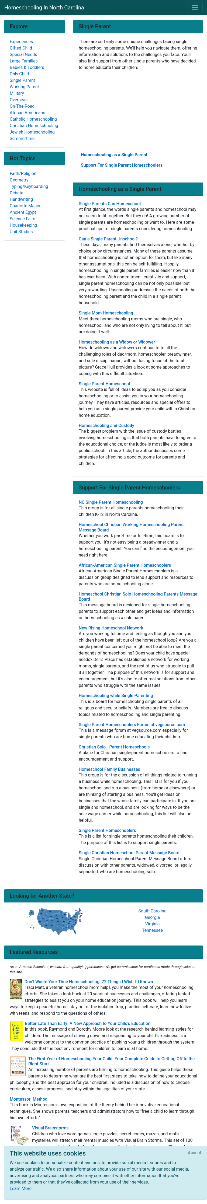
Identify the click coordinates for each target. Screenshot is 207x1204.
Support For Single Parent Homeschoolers (122, 165)
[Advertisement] (138, 110)
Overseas (18, 99)
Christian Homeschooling (34, 125)
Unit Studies (21, 231)
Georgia (152, 917)
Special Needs (23, 54)
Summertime (22, 138)
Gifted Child (21, 48)
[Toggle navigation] (195, 7)
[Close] (194, 1152)
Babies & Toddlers (27, 67)
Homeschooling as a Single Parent (114, 154)
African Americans (27, 112)
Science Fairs (22, 218)
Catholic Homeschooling (33, 119)
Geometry (19, 180)
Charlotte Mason (26, 205)
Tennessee (152, 930)
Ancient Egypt (23, 212)
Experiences (21, 41)
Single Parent (22, 80)
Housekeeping (23, 225)
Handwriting (21, 199)
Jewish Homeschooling (32, 132)
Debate (16, 192)
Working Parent (24, 86)
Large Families (24, 61)
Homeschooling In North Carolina (44, 7)
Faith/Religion (23, 173)
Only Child (19, 73)
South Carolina (152, 911)
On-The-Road (22, 106)
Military (17, 93)
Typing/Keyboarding (29, 186)
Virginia (152, 923)
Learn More (21, 1188)
